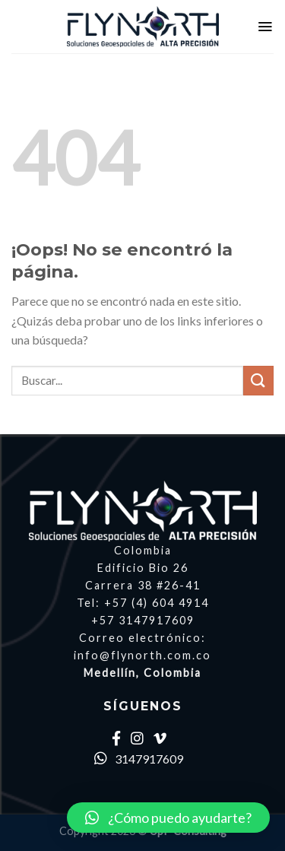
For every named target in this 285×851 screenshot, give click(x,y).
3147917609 (138, 758)
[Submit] (258, 380)
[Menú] (265, 26)
